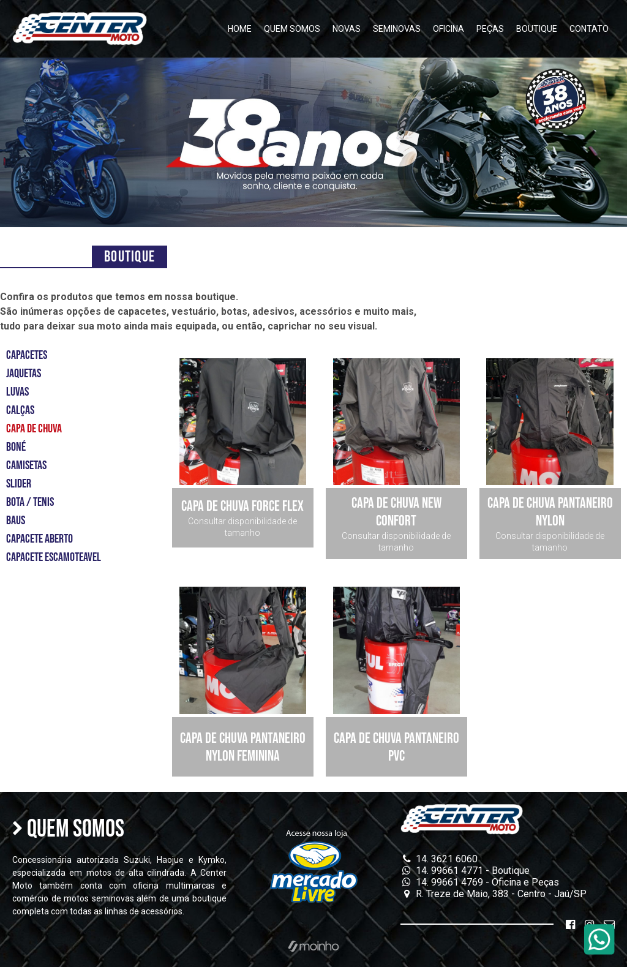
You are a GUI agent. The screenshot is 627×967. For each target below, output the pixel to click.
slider (18, 483)
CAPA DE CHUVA (34, 428)
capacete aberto (39, 539)
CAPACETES (26, 355)
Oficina (448, 29)
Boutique (536, 29)
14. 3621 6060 (439, 859)
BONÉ (16, 447)
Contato (589, 29)
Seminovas (397, 29)
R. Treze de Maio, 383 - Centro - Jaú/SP (493, 894)
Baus (15, 520)
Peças (490, 29)
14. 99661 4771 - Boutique (465, 870)
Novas (346, 29)
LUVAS (17, 392)
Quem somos (292, 29)
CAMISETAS (26, 465)
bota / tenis (30, 502)
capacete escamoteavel (53, 557)
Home (240, 29)
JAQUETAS (23, 373)
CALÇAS (20, 410)
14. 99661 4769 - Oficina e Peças (479, 882)
